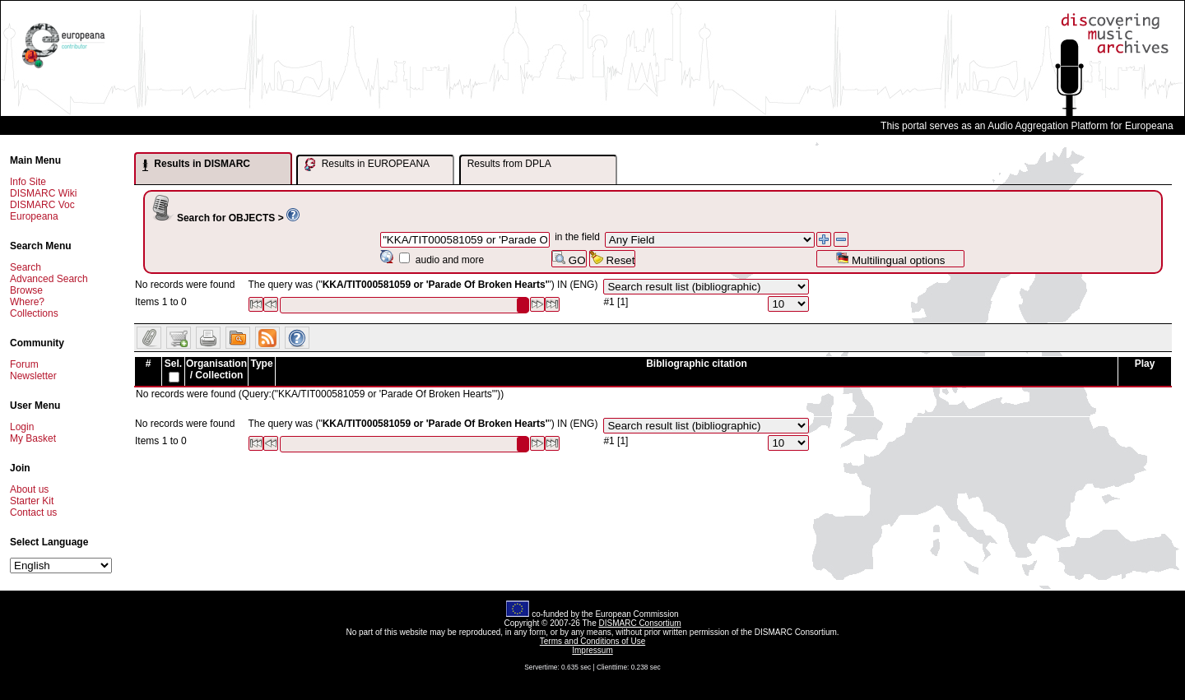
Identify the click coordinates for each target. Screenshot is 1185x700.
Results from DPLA (509, 163)
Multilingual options (890, 259)
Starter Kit (31, 501)
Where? (27, 302)
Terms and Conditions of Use (592, 641)
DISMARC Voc (42, 205)
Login (22, 427)
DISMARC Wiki (43, 193)
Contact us (33, 512)
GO (568, 259)
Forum (24, 364)
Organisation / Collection (216, 369)
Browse (26, 290)
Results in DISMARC (196, 164)
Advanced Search (49, 279)
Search (25, 267)
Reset (612, 259)
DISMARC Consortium (640, 623)
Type (261, 363)
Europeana (34, 216)
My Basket (33, 438)
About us (29, 489)
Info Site (28, 182)
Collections (34, 313)
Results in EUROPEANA (367, 164)
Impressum (592, 650)
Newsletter (33, 376)
